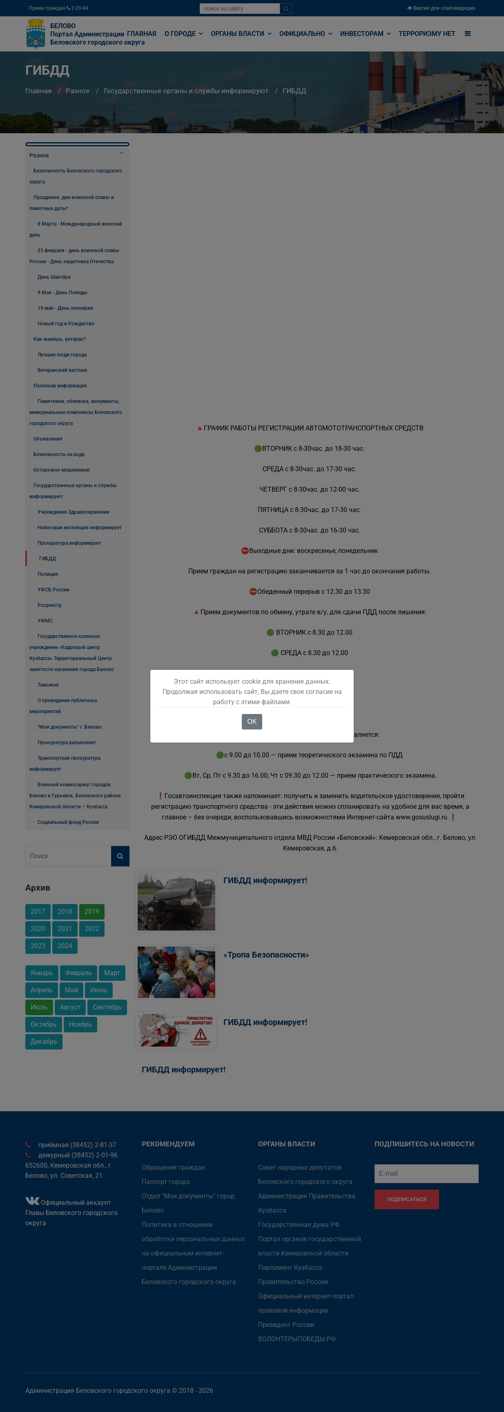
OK (251, 721)
